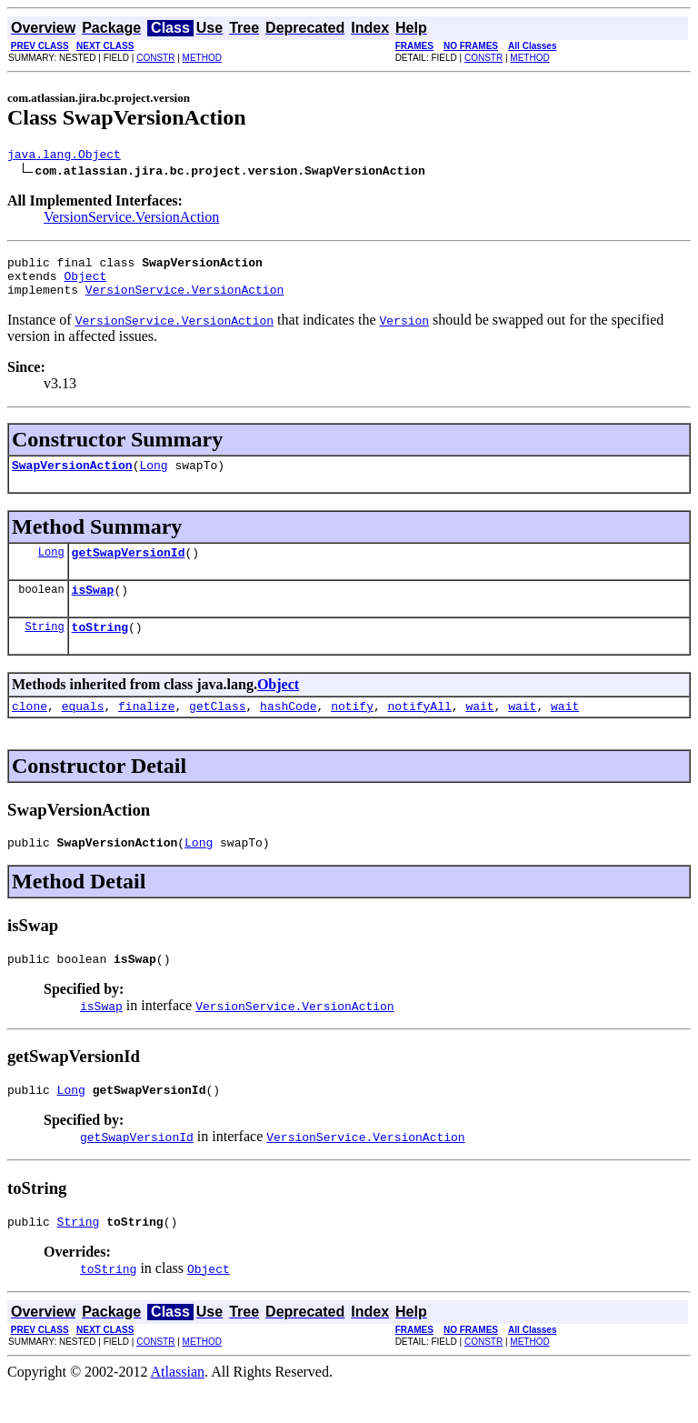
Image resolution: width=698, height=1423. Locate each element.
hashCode (288, 730)
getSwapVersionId (128, 568)
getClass (217, 730)
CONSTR (155, 58)
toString (100, 648)
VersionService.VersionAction (131, 219)
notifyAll (420, 730)
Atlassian (178, 1407)
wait (479, 730)
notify (352, 730)
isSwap (93, 608)
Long (153, 478)
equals (83, 730)
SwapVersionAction (72, 478)
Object (85, 284)
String (44, 648)
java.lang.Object (64, 156)
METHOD (202, 58)
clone (29, 730)
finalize (146, 730)
